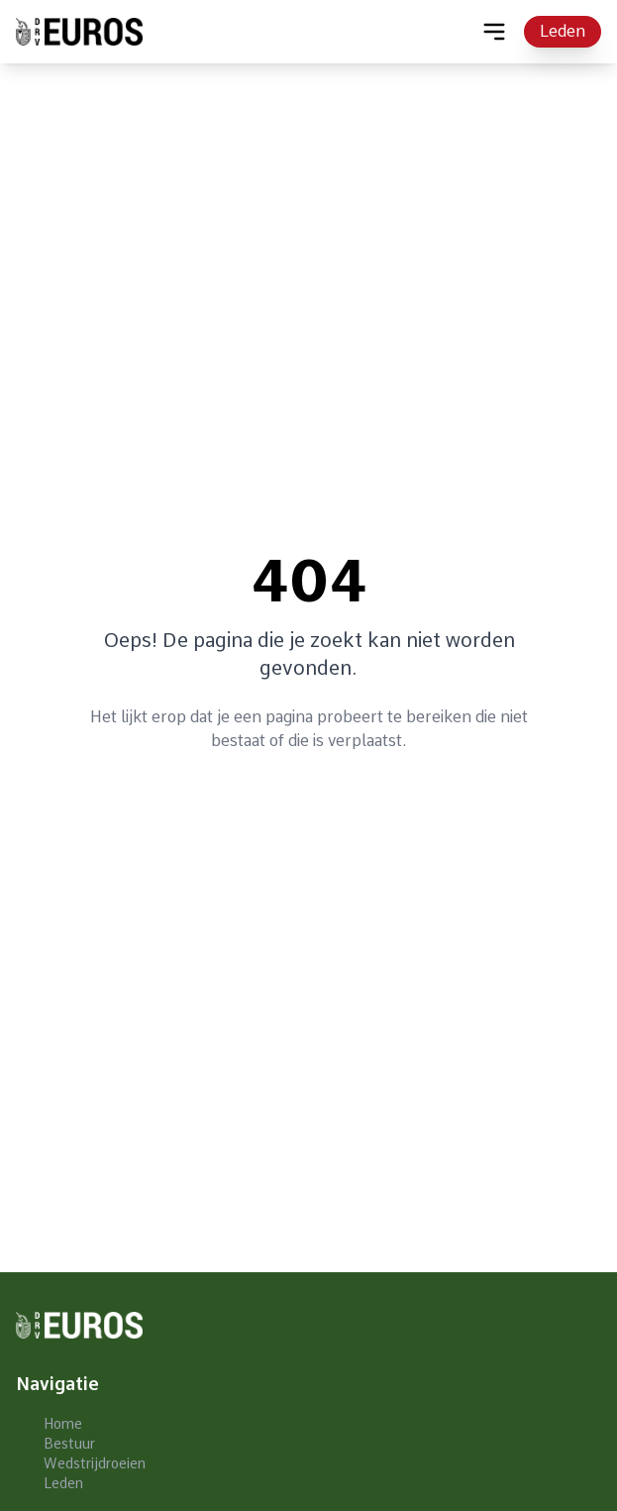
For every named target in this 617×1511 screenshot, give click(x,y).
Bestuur (69, 1444)
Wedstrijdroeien (95, 1463)
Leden (562, 31)
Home (63, 1424)
